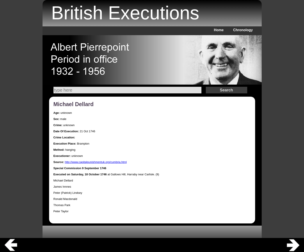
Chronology (243, 30)
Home (219, 30)
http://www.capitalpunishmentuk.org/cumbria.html (96, 162)
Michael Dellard (73, 104)
